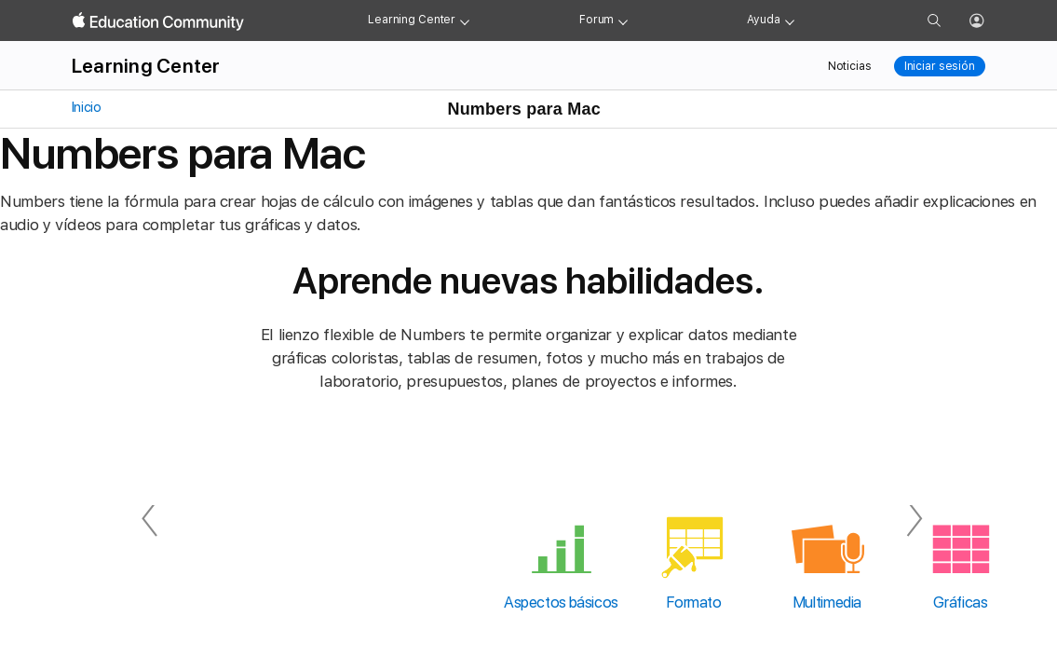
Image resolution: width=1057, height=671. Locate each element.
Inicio (85, 107)
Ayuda (763, 19)
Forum (596, 19)
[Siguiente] (908, 519)
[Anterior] (150, 519)
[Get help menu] (789, 20)
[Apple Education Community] (158, 21)
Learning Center (411, 19)
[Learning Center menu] (464, 20)
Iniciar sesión (939, 66)
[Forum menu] (623, 20)
